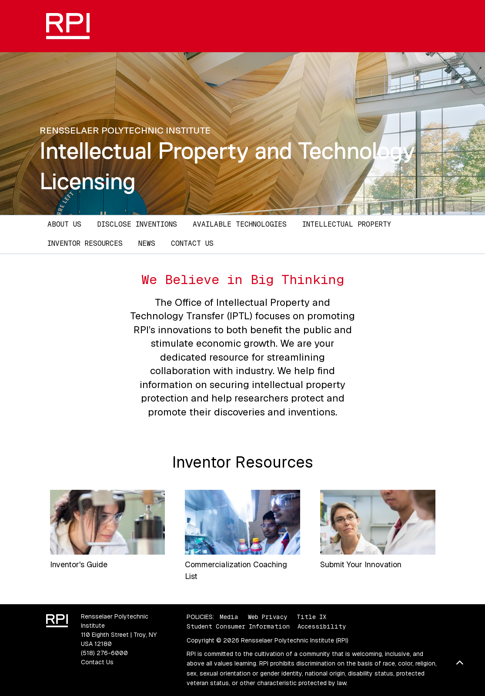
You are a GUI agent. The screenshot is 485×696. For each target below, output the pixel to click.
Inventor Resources (85, 243)
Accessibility (322, 626)
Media (229, 617)
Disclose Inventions (137, 224)
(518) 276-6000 (104, 653)
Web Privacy (267, 617)
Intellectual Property (346, 224)
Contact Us (192, 243)
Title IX (311, 617)
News (146, 243)
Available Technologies (240, 224)
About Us (64, 224)
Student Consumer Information (238, 626)
